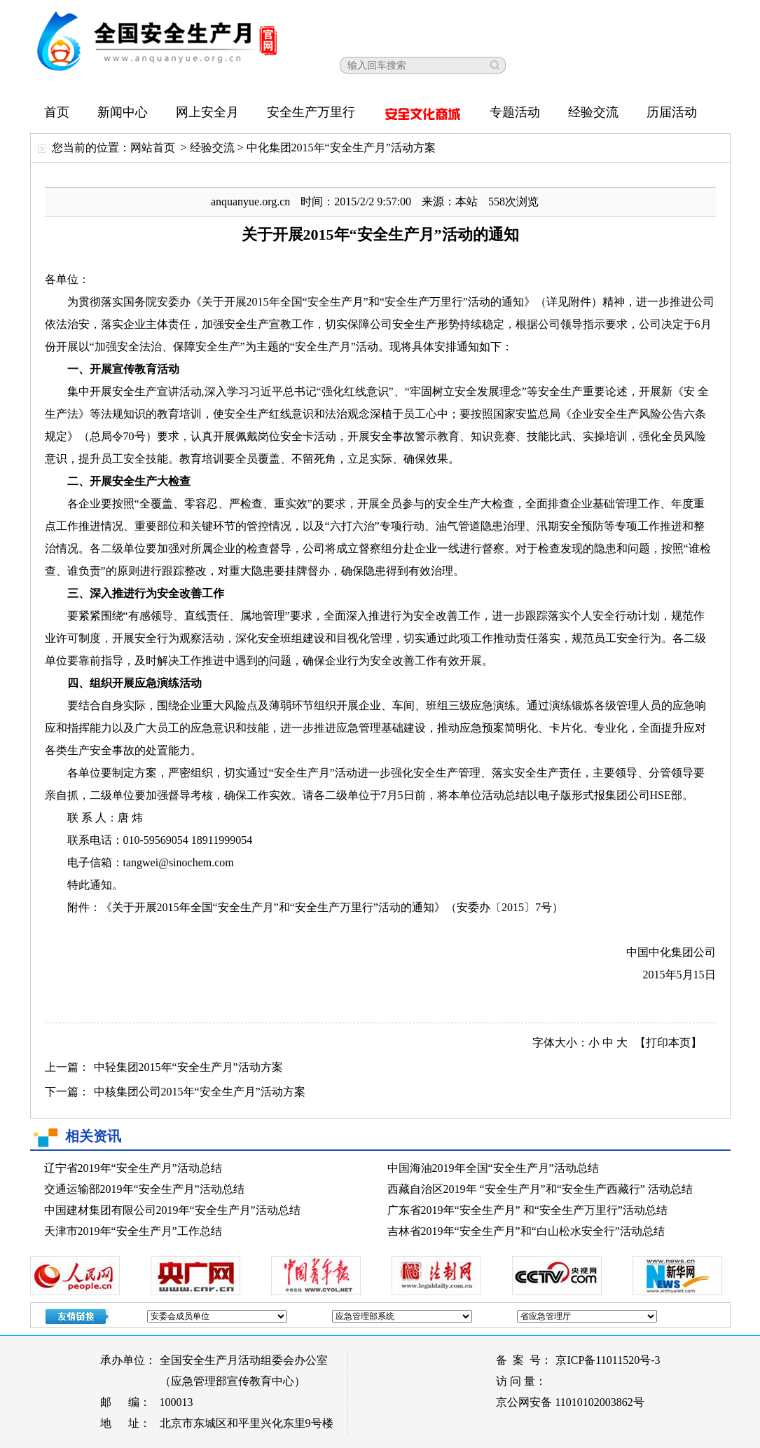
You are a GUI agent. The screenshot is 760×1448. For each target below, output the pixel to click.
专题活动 (515, 112)
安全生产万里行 (311, 112)
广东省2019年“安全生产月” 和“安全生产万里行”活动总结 (527, 1210)
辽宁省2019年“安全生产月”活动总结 (133, 1168)
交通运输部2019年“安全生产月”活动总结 (144, 1189)
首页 (56, 112)
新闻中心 (122, 112)
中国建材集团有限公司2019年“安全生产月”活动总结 (172, 1210)
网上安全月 (207, 112)
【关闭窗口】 (723, 14)
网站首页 (152, 147)
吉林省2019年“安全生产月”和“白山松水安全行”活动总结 (526, 1231)
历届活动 (672, 112)
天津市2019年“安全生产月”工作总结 (133, 1231)
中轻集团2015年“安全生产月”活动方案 (188, 1067)
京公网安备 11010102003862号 (570, 1402)
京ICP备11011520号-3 (607, 1360)
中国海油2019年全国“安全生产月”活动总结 (493, 1168)
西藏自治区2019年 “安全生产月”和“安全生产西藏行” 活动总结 (540, 1189)
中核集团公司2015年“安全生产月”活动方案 (199, 1092)
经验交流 (593, 112)
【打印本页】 (668, 1043)
